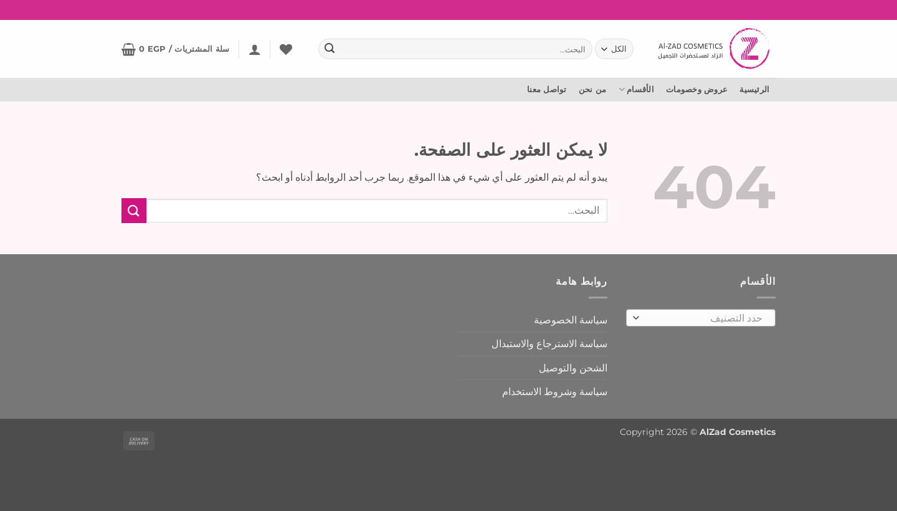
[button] (255, 49)
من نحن (593, 89)
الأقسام (636, 89)
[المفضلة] (286, 49)
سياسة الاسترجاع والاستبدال (549, 344)
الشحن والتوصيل (573, 368)
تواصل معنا (547, 89)
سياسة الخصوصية (570, 320)
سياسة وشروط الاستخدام (554, 392)
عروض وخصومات (697, 89)
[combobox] (701, 318)
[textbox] (704, 318)
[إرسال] (329, 49)
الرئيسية (754, 89)
